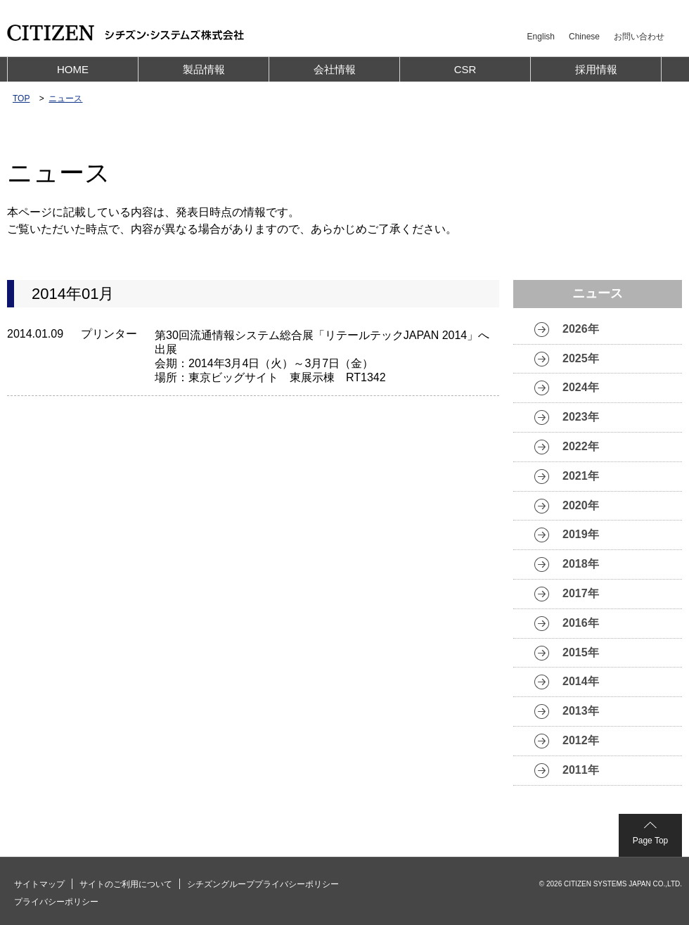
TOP (21, 98)
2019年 (580, 534)
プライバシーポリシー (56, 902)
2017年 (580, 593)
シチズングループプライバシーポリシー (263, 884)
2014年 (580, 681)
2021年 (580, 476)
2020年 (580, 505)
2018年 (580, 564)
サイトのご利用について (125, 884)
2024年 (580, 387)
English (541, 37)
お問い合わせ (639, 37)
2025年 (580, 358)
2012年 (580, 740)
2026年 (580, 329)
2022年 (580, 446)
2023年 (580, 417)
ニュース (65, 98)
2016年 (580, 623)
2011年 (580, 770)
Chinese (584, 37)
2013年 (580, 711)
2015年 (580, 652)
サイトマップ (39, 884)
